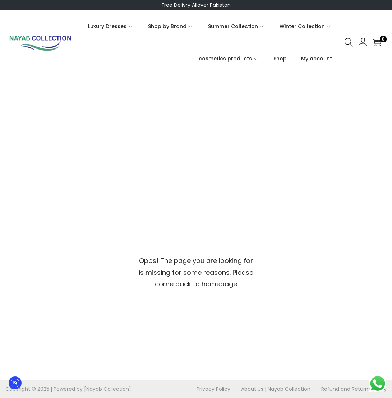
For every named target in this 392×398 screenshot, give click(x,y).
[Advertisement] (196, 129)
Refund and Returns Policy (354, 389)
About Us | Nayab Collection (275, 389)
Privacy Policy (213, 389)
